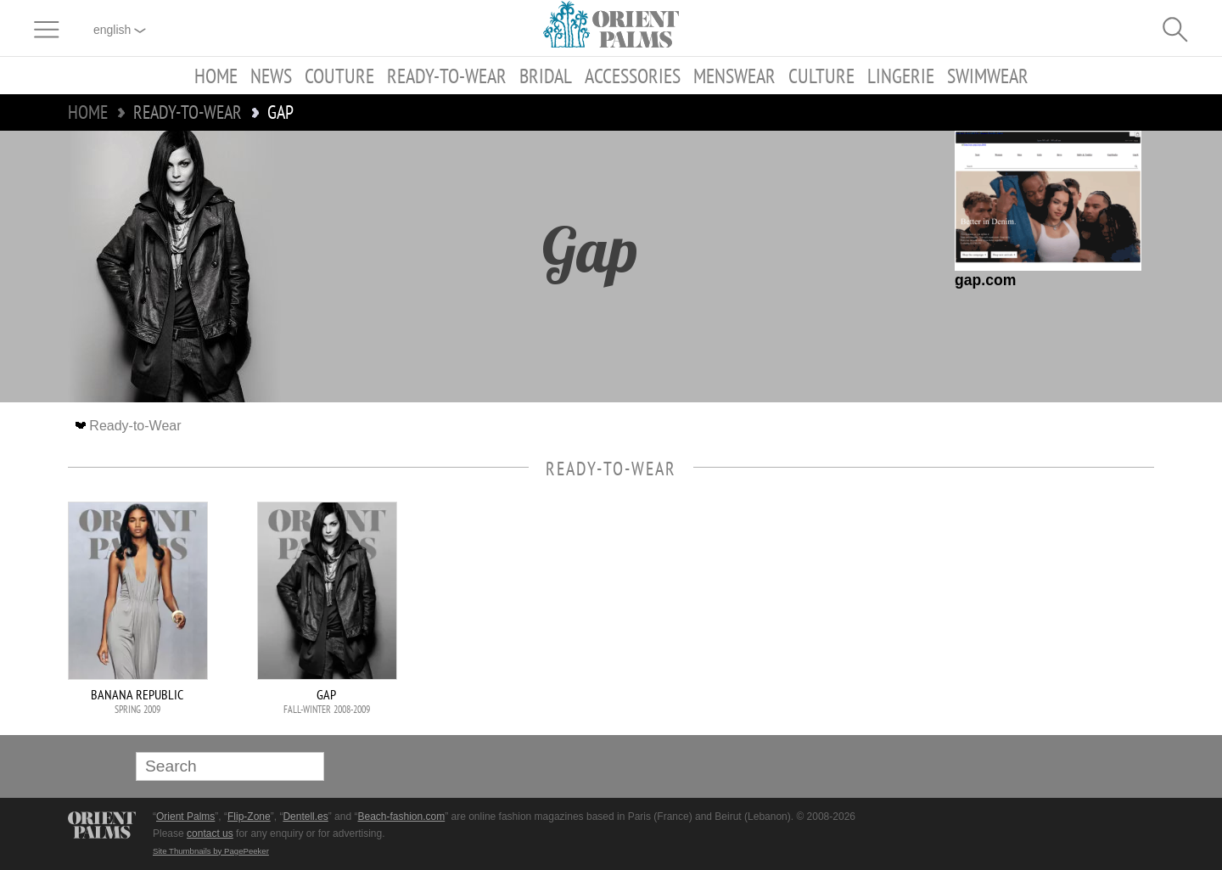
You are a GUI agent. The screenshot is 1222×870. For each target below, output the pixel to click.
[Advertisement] (1035, 616)
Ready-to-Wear (447, 75)
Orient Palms (185, 816)
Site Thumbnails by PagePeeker (211, 851)
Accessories (633, 75)
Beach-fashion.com (401, 816)
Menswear (734, 75)
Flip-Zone (249, 816)
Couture (339, 75)
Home (216, 75)
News (271, 75)
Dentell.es (305, 816)
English (119, 29)
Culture (821, 75)
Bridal (545, 75)
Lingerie (900, 75)
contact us (210, 833)
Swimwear (988, 75)
